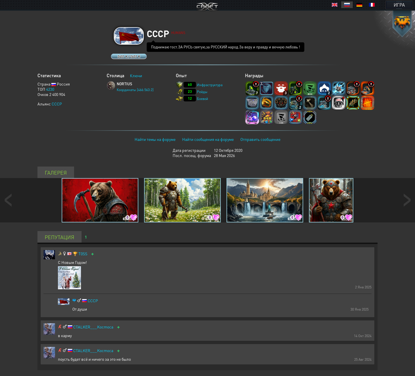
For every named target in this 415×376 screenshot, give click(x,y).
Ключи (136, 75)
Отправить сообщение (260, 139)
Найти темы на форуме (155, 139)
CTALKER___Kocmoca (93, 326)
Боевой (202, 99)
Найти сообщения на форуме (208, 139)
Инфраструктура (209, 85)
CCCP (57, 103)
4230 (50, 89)
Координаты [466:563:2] (135, 90)
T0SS (82, 253)
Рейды (202, 92)
